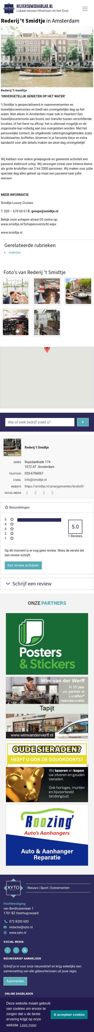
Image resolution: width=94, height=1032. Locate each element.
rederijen (15, 252)
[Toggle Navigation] (85, 8)
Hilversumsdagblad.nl (35, 6)
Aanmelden (15, 981)
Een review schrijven (23, 565)
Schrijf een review (28, 583)
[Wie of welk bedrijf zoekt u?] (39, 422)
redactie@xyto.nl (21, 927)
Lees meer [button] (28, 1025)
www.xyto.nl (17, 933)
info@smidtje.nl (36, 480)
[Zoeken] (83, 422)
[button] (47, 373)
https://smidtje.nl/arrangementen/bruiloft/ (54, 486)
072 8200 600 (19, 921)
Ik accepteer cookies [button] (69, 1014)
